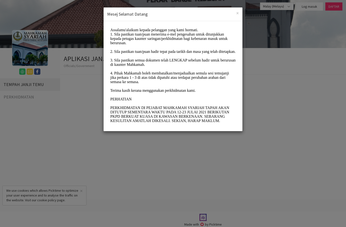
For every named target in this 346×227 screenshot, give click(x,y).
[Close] (237, 13)
